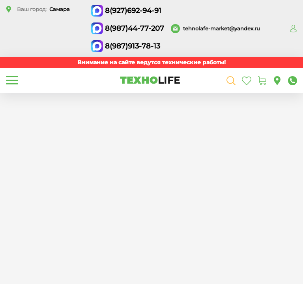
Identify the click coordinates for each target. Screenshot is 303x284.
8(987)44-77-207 (134, 28)
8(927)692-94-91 (133, 10)
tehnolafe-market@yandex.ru (221, 28)
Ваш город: (43, 9)
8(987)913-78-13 (132, 46)
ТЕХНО (150, 80)
